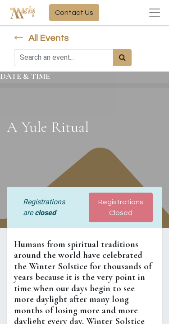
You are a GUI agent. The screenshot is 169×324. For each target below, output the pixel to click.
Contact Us (74, 12)
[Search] (122, 57)
